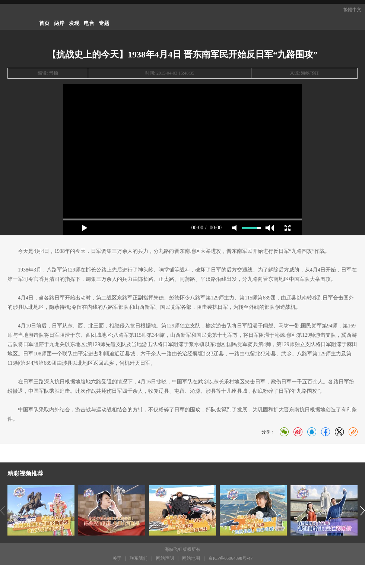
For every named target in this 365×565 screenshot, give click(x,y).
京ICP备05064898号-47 (230, 558)
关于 (116, 558)
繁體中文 (352, 9)
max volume (269, 228)
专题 (104, 23)
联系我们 (138, 558)
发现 (74, 23)
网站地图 (191, 558)
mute (234, 228)
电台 (89, 23)
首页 (44, 23)
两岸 (59, 23)
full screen (288, 228)
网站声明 (165, 558)
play (84, 228)
